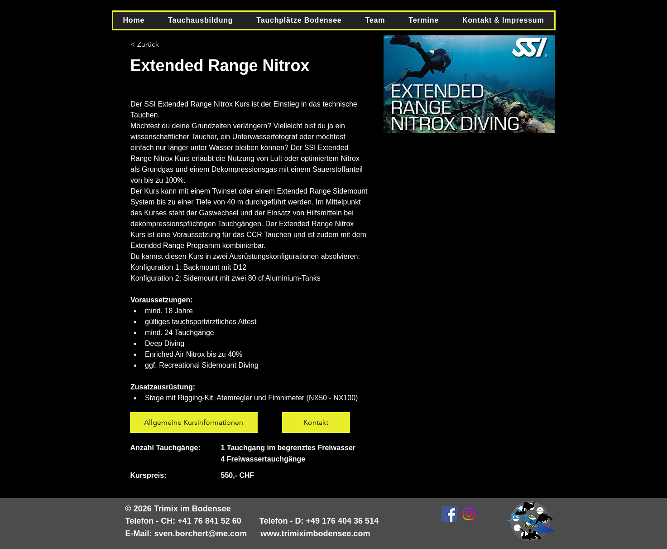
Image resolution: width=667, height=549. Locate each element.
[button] (200, 20)
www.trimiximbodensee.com (315, 533)
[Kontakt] (316, 422)
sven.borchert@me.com (200, 533)
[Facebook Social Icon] (449, 514)
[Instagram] (469, 514)
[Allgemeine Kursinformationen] (194, 422)
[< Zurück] (155, 44)
